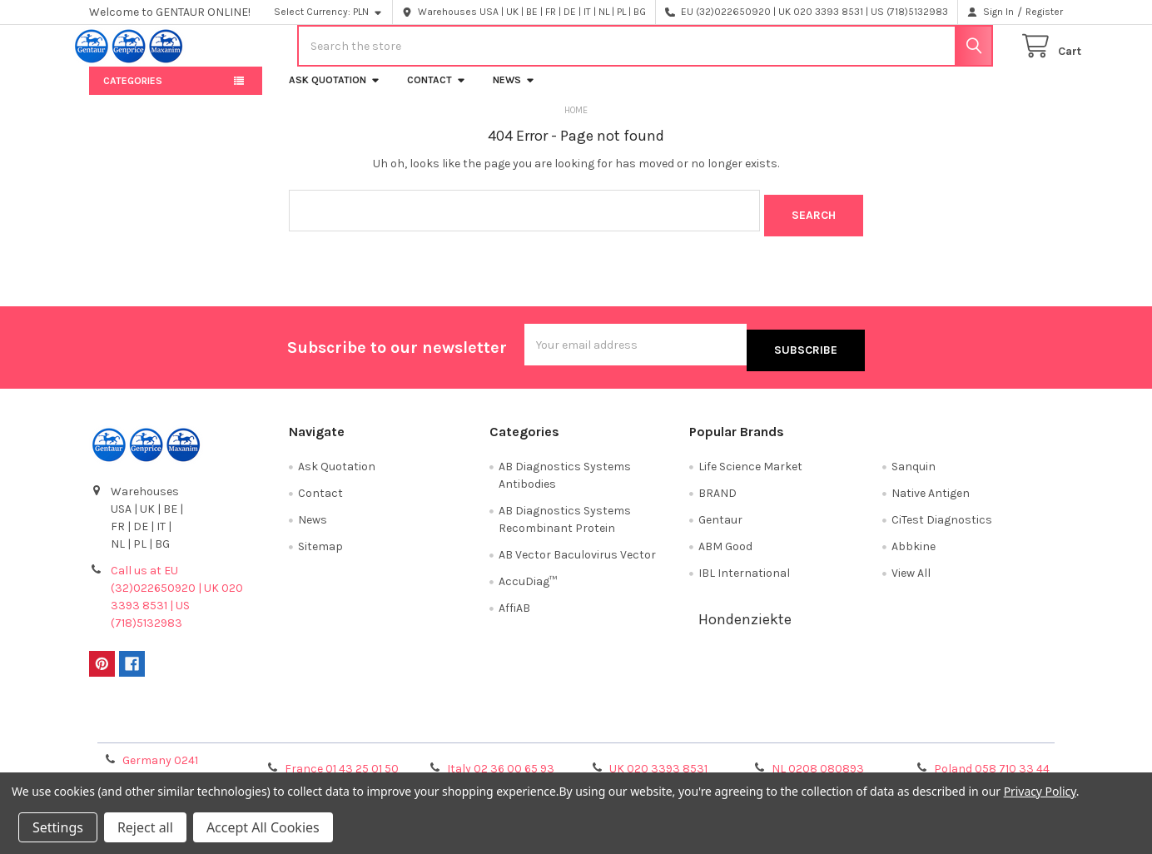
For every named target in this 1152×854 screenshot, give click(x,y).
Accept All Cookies (263, 827)
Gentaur (720, 522)
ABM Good (725, 549)
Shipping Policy (454, 727)
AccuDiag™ (528, 584)
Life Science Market (750, 469)
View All (911, 576)
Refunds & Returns (697, 727)
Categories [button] (132, 94)
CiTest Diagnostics (941, 522)
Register (1044, 11)
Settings (57, 827)
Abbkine (913, 549)
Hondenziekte (745, 622)
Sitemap (320, 549)
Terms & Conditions (211, 727)
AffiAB (514, 610)
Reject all (145, 827)
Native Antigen (930, 496)
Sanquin (913, 469)
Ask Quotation (334, 93)
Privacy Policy (941, 727)
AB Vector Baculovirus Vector (577, 557)
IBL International (744, 576)
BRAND (717, 496)
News (514, 93)
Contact (436, 93)
